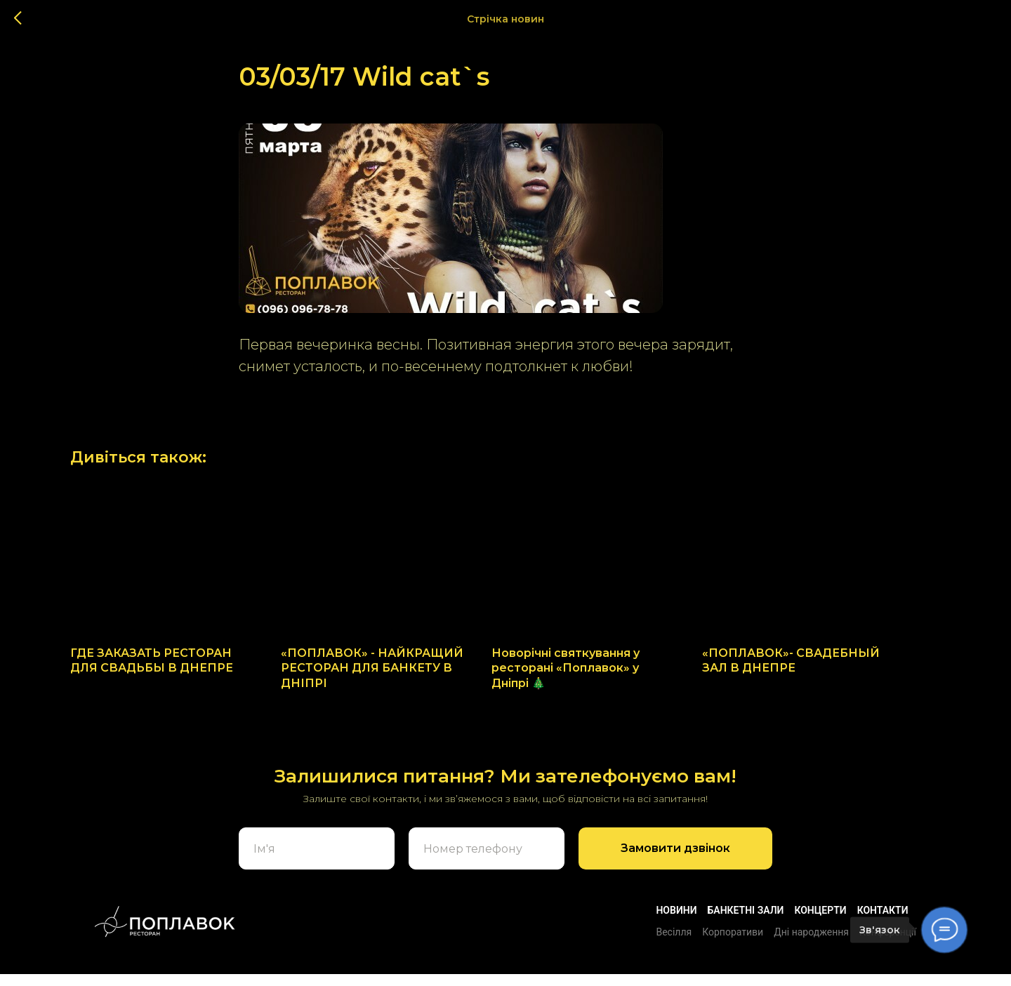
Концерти (820, 922)
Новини (676, 922)
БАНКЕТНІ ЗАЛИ (746, 922)
